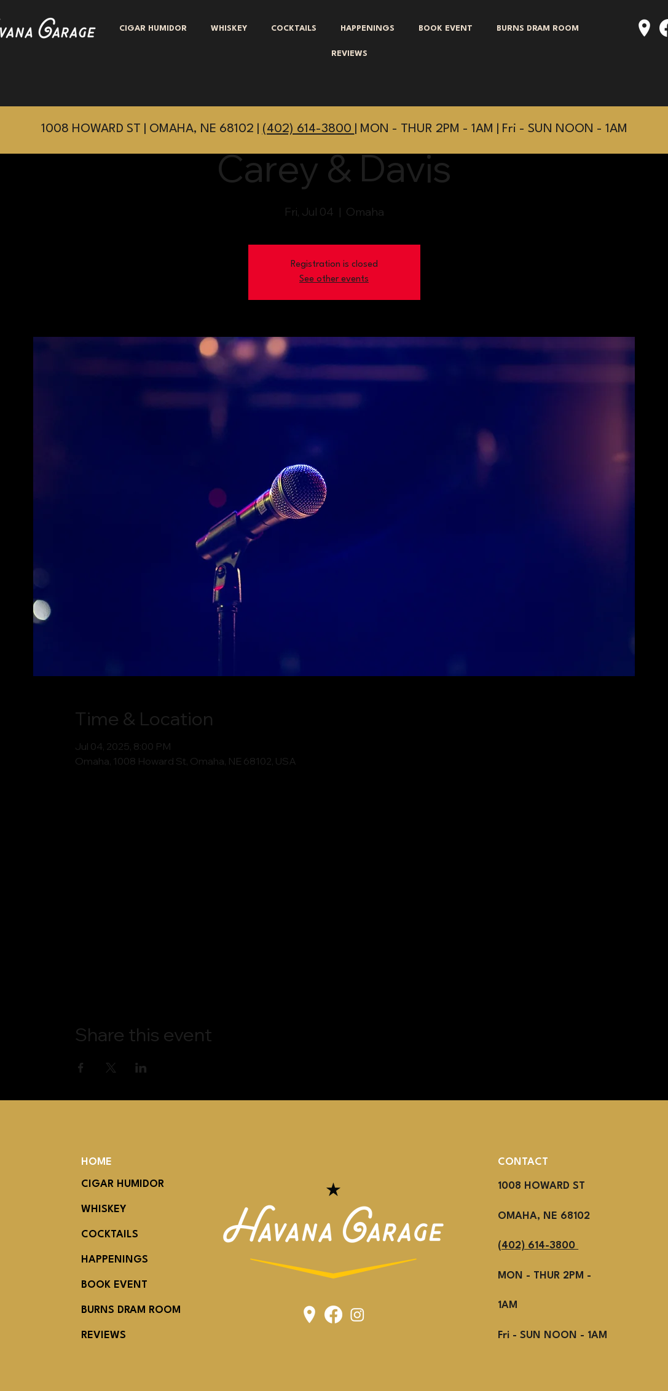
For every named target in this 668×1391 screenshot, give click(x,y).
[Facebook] (333, 1314)
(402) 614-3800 (308, 129)
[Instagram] (357, 1314)
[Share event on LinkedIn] (141, 1068)
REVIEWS (103, 1335)
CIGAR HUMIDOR (110, 1184)
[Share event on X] (111, 1068)
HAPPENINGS (110, 1260)
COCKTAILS (109, 1234)
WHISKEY (104, 1209)
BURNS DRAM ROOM (110, 1310)
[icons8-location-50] (644, 28)
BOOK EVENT (110, 1285)
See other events (334, 279)
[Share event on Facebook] (81, 1068)
